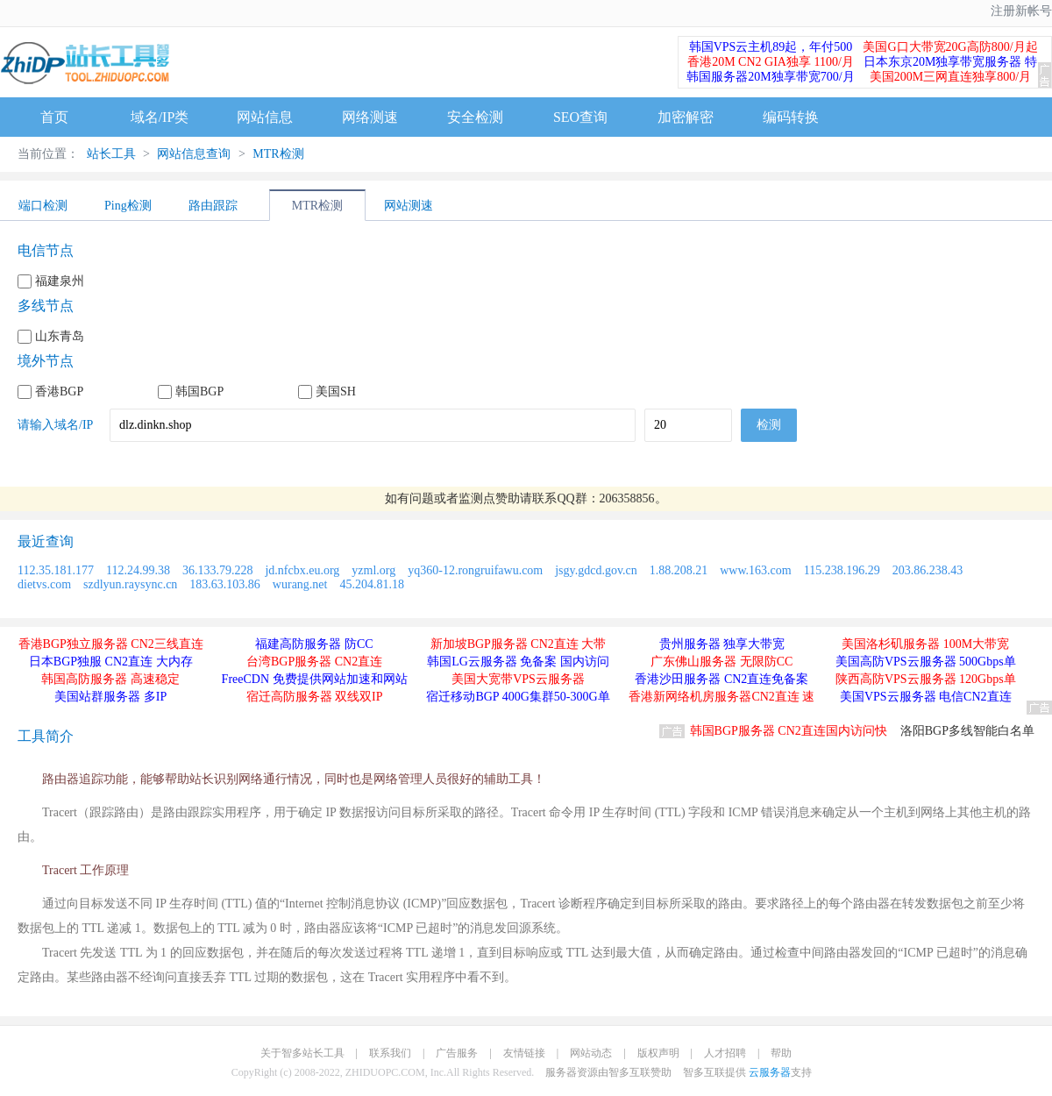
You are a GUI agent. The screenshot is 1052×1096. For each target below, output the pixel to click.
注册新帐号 (1021, 11)
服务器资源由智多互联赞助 (608, 1072)
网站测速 (408, 205)
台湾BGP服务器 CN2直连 (314, 661)
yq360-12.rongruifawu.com (475, 570)
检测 (769, 424)
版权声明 (658, 1053)
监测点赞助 (489, 498)
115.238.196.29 (842, 570)
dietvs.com (44, 584)
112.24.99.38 (138, 570)
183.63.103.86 (224, 584)
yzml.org (373, 570)
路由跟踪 (213, 205)
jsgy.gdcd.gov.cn (595, 570)
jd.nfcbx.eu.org (302, 570)
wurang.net (300, 584)
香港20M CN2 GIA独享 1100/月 (770, 61)
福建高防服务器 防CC (314, 644)
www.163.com (756, 570)
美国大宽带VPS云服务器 (518, 679)
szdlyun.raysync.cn (130, 584)
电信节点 (46, 250)
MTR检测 (277, 153)
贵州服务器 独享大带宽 (722, 644)
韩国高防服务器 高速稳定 (110, 679)
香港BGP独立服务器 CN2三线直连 (110, 644)
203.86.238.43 (927, 570)
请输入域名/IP (55, 424)
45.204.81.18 (371, 584)
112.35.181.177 (56, 570)
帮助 (781, 1053)
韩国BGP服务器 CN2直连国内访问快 (788, 730)
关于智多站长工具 (302, 1053)
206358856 (627, 498)
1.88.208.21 (679, 570)
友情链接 (524, 1053)
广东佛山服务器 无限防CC (721, 661)
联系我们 (390, 1053)
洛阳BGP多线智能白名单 (967, 730)
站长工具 (111, 153)
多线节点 (46, 305)
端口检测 (43, 205)
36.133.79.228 (217, 570)
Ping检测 (128, 205)
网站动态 (591, 1053)
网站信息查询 (194, 153)
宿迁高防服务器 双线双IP (314, 696)
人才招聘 (725, 1053)
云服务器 (770, 1072)
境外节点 (46, 360)
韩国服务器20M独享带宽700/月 (770, 76)
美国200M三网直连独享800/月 (950, 76)
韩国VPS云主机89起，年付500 (771, 46)
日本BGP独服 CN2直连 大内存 (111, 661)
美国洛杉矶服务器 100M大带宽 (925, 644)
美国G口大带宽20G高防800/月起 (950, 46)
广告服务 (457, 1053)
